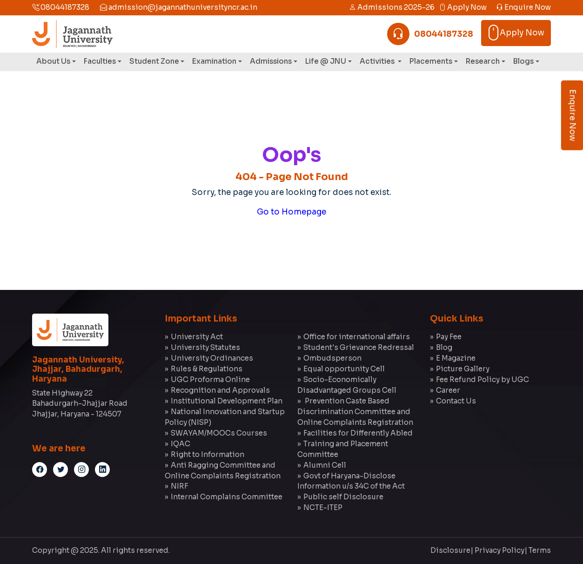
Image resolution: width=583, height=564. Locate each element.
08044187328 (60, 7)
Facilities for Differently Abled (358, 433)
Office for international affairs (356, 336)
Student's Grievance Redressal (358, 347)
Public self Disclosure (343, 496)
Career (448, 390)
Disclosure (450, 550)
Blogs (523, 61)
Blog (444, 347)
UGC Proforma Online (210, 379)
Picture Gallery (462, 368)
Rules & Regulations (206, 368)
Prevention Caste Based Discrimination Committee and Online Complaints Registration (355, 411)
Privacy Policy (499, 550)
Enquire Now (523, 7)
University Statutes (205, 347)
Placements (430, 61)
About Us (53, 61)
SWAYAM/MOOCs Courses (219, 433)
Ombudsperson (332, 358)
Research (483, 61)
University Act (197, 336)
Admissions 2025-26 (392, 7)
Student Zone (154, 61)
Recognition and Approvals (220, 390)
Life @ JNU (325, 61)
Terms (540, 550)
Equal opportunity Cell (344, 368)
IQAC (180, 443)
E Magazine (456, 358)
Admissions (271, 61)
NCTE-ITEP (322, 507)
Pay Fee (449, 336)
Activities (378, 61)
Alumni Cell (324, 465)
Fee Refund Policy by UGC (482, 379)
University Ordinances (212, 358)
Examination (214, 61)
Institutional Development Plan (226, 400)
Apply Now (463, 7)
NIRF (179, 486)
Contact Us (456, 400)
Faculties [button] (100, 61)
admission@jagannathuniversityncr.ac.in (178, 7)
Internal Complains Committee (226, 496)
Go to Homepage (291, 212)
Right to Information (207, 454)
